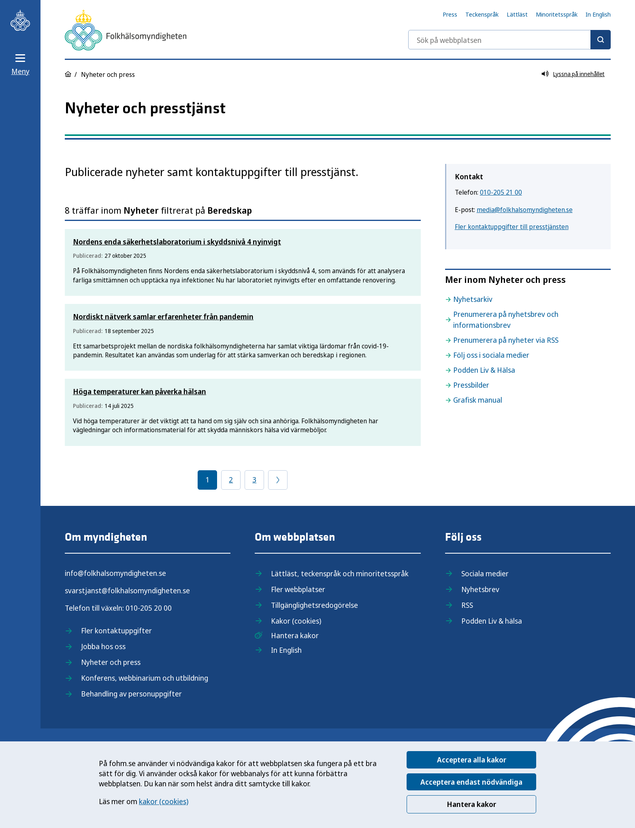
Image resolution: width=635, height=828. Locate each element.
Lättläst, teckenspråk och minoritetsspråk (340, 573)
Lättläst (517, 14)
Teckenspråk (482, 14)
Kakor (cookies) (296, 621)
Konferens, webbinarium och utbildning (144, 678)
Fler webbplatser (298, 589)
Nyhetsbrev (480, 589)
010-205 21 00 (501, 192)
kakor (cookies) (163, 801)
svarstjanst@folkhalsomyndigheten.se (127, 590)
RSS (467, 605)
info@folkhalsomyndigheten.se (115, 573)
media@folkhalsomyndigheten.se (525, 209)
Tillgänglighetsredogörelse (314, 605)
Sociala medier (485, 573)
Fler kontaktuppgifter (116, 630)
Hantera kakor (471, 804)
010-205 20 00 (149, 608)
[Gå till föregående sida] (278, 480)
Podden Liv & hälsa (491, 621)
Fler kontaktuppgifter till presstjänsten (512, 226)
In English (598, 14)
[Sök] (600, 39)
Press (450, 14)
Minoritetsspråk (556, 14)
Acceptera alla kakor (471, 759)
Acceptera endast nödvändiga (471, 782)
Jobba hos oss (103, 646)
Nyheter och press (111, 662)
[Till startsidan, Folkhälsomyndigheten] (20, 20)
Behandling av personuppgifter (131, 693)
